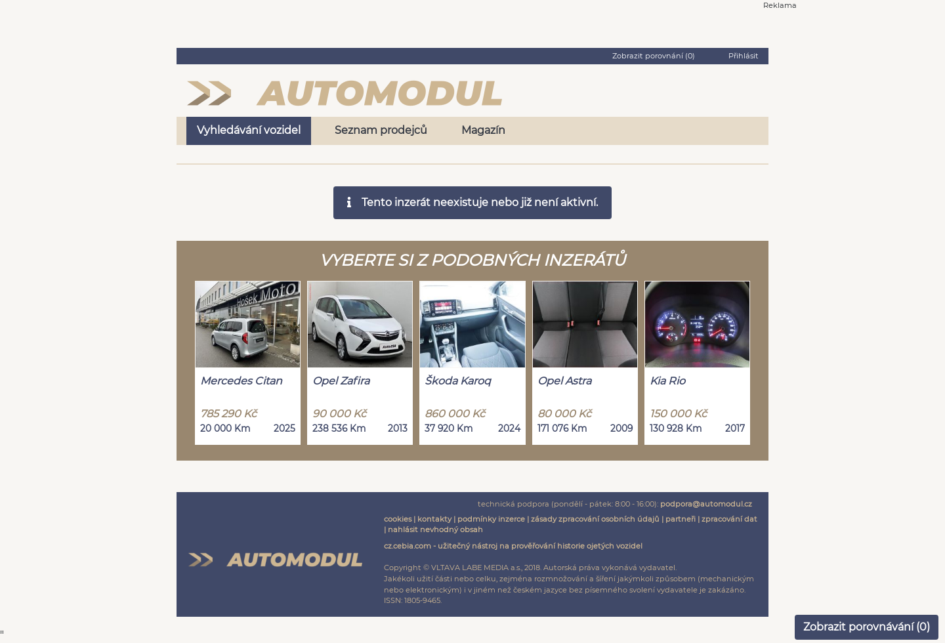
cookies (397, 519)
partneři (680, 519)
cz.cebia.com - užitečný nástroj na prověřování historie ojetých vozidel (513, 545)
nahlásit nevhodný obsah (435, 529)
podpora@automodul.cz (706, 503)
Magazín (483, 130)
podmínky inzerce (491, 519)
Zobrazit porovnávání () (866, 627)
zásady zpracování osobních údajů (595, 519)
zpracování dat (729, 519)
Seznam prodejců (381, 130)
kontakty (434, 519)
